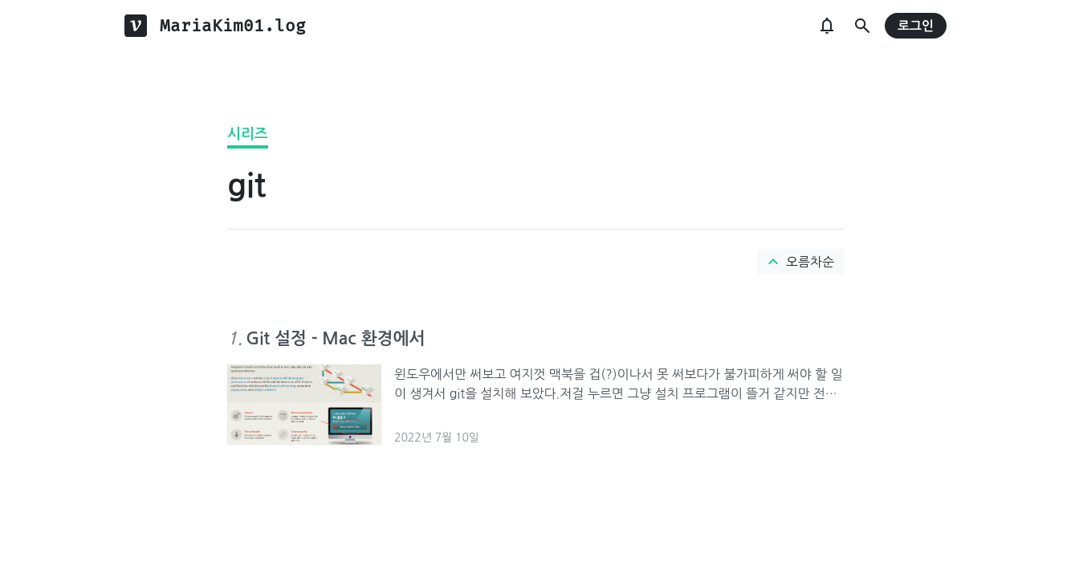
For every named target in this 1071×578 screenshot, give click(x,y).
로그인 (916, 26)
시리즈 (247, 134)
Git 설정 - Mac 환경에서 (335, 338)
